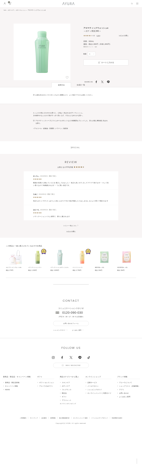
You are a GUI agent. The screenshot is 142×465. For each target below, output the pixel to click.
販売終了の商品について (71, 295)
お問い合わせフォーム (71, 337)
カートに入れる (106, 62)
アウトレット (66, 415)
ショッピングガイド (60, 344)
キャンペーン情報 (11, 401)
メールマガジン (93, 401)
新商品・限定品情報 (12, 397)
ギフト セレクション (46, 397)
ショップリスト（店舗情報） (129, 401)
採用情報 (50, 433)
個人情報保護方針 (63, 433)
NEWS (7, 404)
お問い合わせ (124, 408)
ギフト (64, 411)
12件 (98, 36)
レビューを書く (122, 35)
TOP (5, 10)
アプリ (121, 404)
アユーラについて (125, 397)
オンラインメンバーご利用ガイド (99, 408)
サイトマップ (28, 433)
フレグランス (66, 404)
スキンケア (66, 397)
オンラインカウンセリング (69, 418)
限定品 (64, 408)
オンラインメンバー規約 (81, 433)
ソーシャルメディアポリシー (103, 433)
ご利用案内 (16, 433)
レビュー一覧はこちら (70, 230)
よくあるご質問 (79, 344)
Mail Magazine (73, 379)
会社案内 (40, 433)
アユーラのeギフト (46, 401)
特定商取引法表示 (123, 433)
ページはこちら (71, 129)
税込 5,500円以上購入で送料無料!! (118, 461)
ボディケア (12, 10)
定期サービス (92, 397)
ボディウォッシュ (23, 10)
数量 (85, 54)
